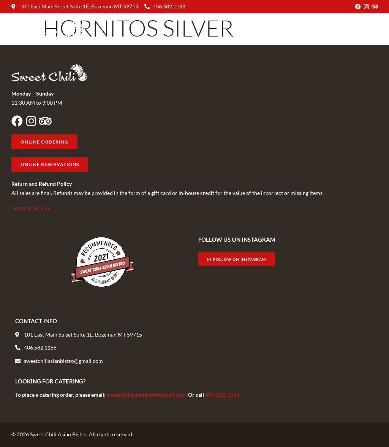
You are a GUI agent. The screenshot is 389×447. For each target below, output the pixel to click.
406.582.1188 (169, 6)
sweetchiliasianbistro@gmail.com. (147, 394)
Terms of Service (30, 207)
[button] (371, 30)
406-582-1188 (222, 394)
